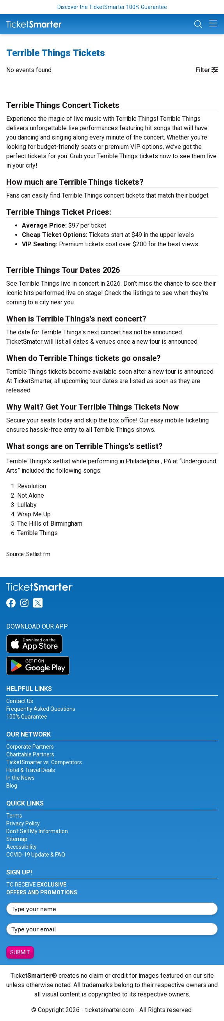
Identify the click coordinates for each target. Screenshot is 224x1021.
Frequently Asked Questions (40, 709)
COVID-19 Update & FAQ (35, 854)
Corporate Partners (30, 747)
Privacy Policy (23, 823)
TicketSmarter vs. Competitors (44, 762)
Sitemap (16, 839)
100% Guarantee (26, 717)
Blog (11, 786)
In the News (20, 778)
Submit (20, 952)
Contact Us (19, 701)
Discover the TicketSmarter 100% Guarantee (112, 7)
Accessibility (21, 847)
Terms (14, 816)
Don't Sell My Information (37, 831)
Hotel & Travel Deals (30, 770)
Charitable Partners (30, 754)
